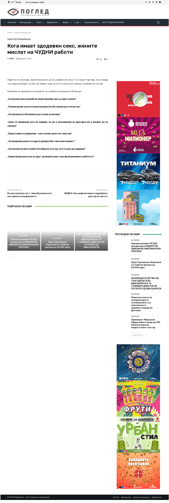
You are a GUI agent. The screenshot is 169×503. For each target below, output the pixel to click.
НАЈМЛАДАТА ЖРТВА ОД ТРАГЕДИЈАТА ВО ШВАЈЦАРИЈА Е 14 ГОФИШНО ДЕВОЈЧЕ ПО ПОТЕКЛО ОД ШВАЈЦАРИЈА (91, 241)
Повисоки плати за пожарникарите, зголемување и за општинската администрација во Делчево (142, 304)
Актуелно (23, 236)
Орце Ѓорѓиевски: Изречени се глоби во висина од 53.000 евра (57, 245)
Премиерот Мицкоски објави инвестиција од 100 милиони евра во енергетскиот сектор (145, 323)
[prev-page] (9, 255)
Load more (138, 335)
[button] (158, 22)
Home (9, 32)
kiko (12, 58)
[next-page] (14, 255)
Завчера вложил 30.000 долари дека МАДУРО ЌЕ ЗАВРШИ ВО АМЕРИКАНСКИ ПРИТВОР (24, 243)
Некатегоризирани (22, 32)
